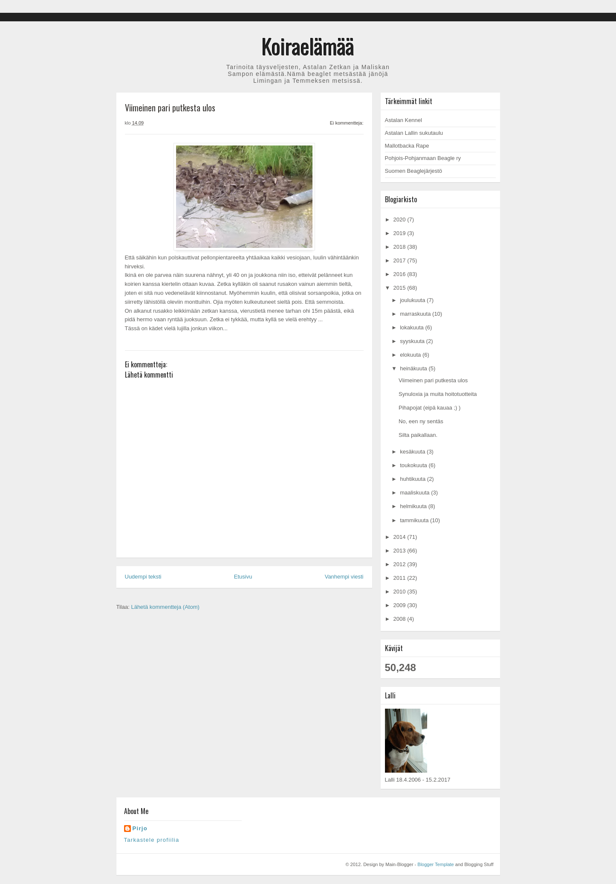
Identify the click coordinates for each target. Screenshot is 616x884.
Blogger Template (435, 864)
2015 (400, 288)
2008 (400, 619)
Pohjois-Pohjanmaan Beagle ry (423, 158)
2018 (400, 247)
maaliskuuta (415, 492)
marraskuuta (416, 314)
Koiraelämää (308, 45)
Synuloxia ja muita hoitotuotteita (438, 394)
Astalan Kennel (403, 120)
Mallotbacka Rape (407, 145)
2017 (400, 260)
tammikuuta (415, 520)
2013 (400, 550)
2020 (400, 219)
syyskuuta (413, 341)
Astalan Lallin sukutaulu (414, 133)
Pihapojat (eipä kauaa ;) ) (429, 407)
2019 (400, 233)
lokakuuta (412, 327)
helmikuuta (414, 506)
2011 (400, 578)
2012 (400, 564)
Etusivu (243, 576)
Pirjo (140, 828)
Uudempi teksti (143, 576)
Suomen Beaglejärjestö (413, 171)
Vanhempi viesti (344, 576)
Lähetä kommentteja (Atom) (165, 607)
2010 (400, 591)
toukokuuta (414, 465)
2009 (400, 605)
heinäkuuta (414, 368)
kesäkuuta (413, 451)
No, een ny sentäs (421, 421)
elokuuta (411, 355)
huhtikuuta (413, 479)
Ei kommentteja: (347, 122)
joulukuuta (413, 300)
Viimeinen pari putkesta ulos (433, 380)
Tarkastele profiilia (151, 840)
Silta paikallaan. (418, 435)
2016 (400, 274)
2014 (400, 537)
